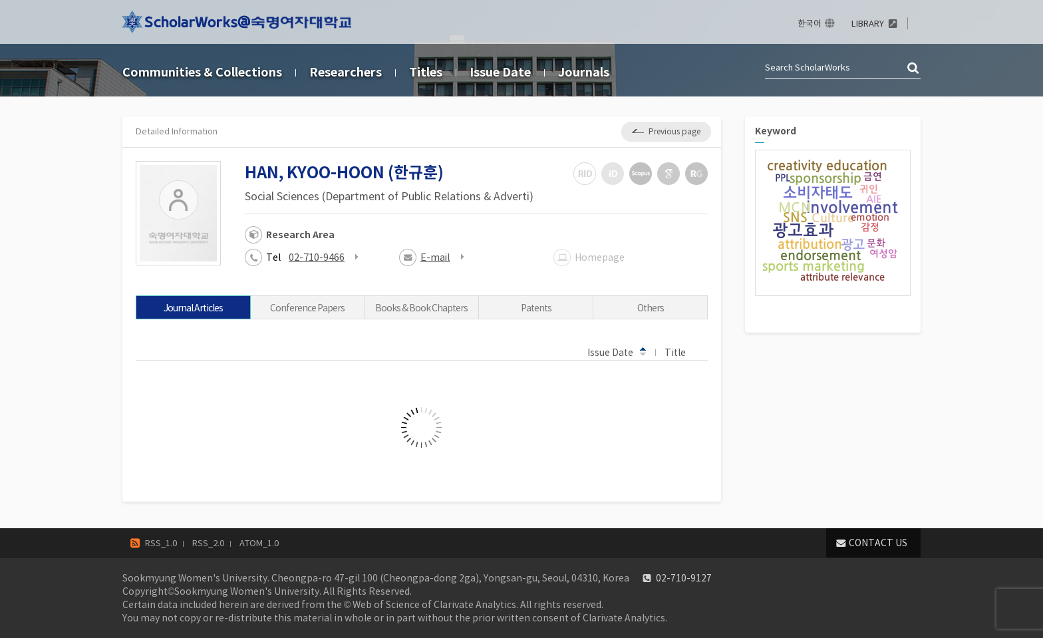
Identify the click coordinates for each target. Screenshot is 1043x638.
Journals (583, 72)
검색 (914, 68)
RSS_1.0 (161, 543)
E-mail (435, 257)
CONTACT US (878, 543)
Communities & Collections (202, 72)
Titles (425, 72)
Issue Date (500, 72)
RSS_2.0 (208, 543)
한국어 (809, 23)
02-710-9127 (684, 578)
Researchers (345, 72)
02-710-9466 (317, 257)
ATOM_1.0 (259, 543)
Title (681, 352)
